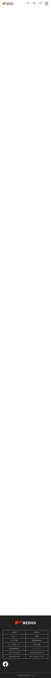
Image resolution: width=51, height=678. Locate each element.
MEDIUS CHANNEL (14, 652)
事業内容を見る (25, 217)
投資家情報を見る (25, 90)
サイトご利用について (14, 644)
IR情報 (37, 636)
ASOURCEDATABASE (37, 653)
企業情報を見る (25, 379)
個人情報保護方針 (14, 648)
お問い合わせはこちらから (36, 656)
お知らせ (37, 28)
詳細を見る (25, 598)
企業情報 (14, 632)
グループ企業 (14, 640)
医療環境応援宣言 (37, 640)
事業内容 (36, 632)
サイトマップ (36, 648)
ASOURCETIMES (14, 657)
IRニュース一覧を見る (38, 34)
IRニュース (14, 28)
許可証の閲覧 (36, 644)
